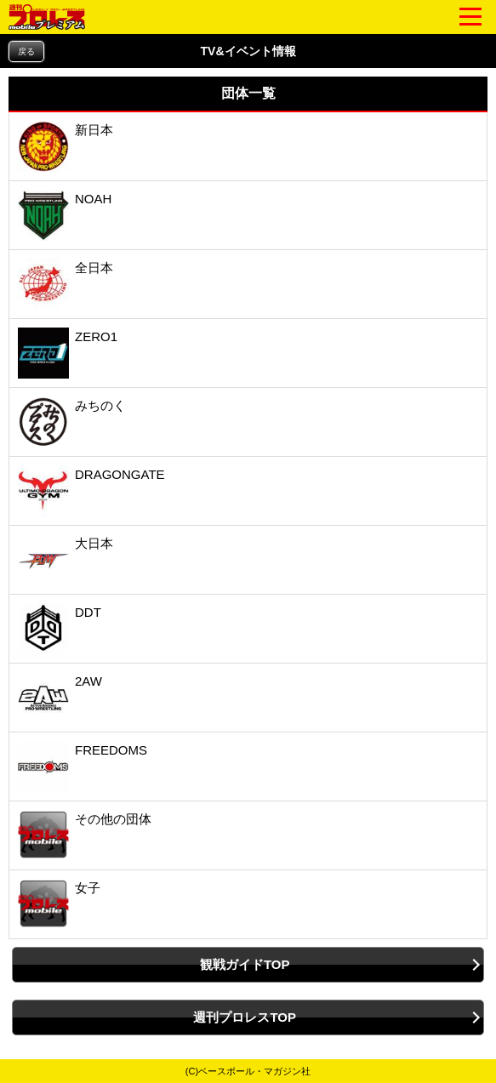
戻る (26, 51)
